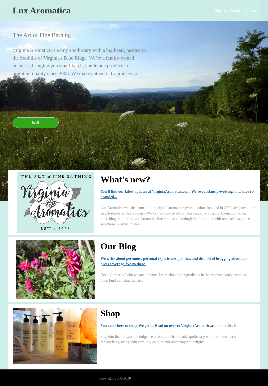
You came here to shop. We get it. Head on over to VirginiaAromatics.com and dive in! (169, 326)
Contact (251, 10)
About (235, 10)
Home (220, 10)
